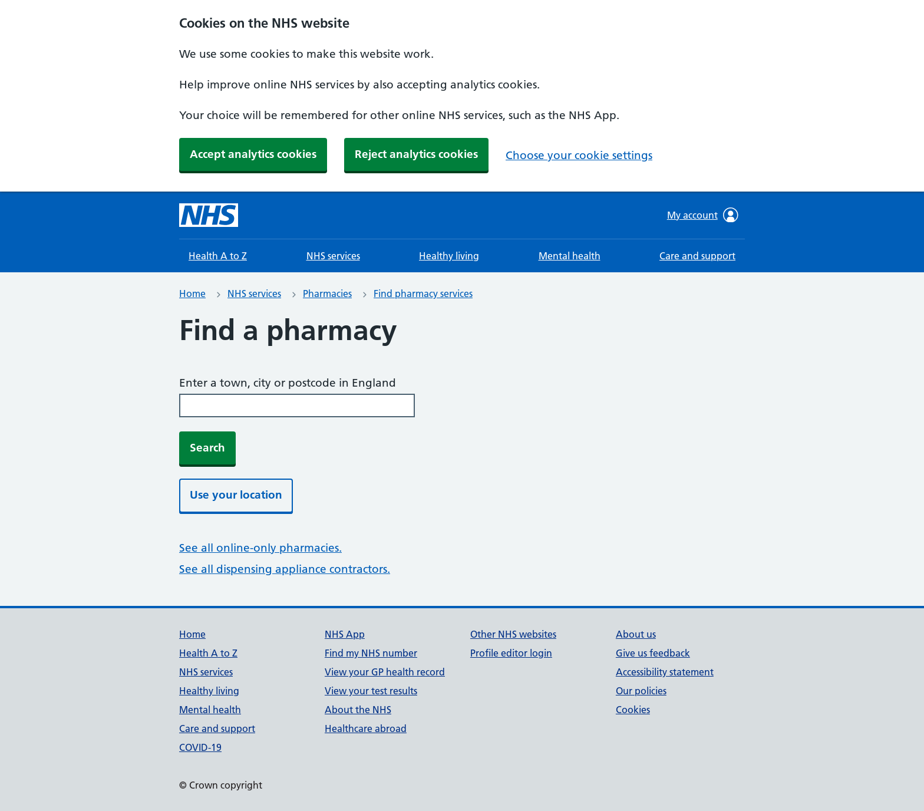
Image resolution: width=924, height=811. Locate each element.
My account (702, 215)
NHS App (345, 634)
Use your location (236, 495)
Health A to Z (218, 256)
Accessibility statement (665, 672)
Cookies (633, 710)
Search (207, 447)
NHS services (333, 256)
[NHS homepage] (208, 215)
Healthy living (449, 256)
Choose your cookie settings (579, 155)
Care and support (697, 256)
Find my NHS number (371, 653)
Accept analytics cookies (253, 154)
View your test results (371, 691)
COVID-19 (200, 747)
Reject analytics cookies (416, 154)
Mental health (569, 256)
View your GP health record (385, 672)
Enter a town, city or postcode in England (287, 383)
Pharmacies (327, 293)
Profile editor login (511, 653)
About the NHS (358, 710)
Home (192, 293)
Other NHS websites (513, 634)
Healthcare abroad (366, 728)
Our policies (641, 691)
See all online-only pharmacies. (260, 548)
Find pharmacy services (423, 293)
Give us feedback (653, 653)
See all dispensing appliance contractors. (284, 569)
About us (636, 634)
